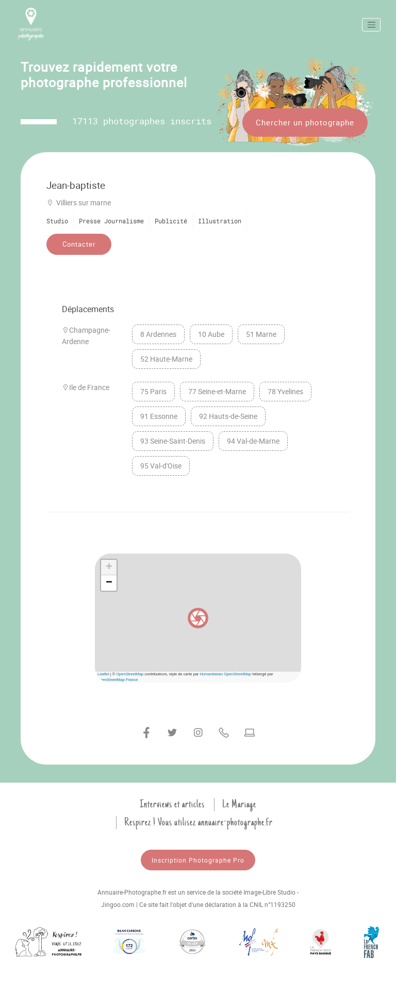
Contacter (78, 244)
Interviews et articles (172, 804)
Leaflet (103, 674)
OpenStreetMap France (117, 679)
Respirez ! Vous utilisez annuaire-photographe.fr (198, 822)
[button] (198, 618)
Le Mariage (239, 804)
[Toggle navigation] (371, 24)
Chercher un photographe (305, 122)
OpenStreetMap (129, 674)
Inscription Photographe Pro (198, 860)
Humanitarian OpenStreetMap (225, 674)
